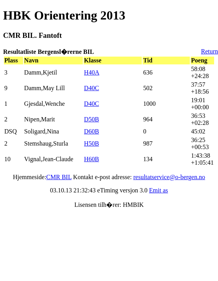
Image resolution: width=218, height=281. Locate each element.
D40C (91, 88)
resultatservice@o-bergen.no (169, 177)
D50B (91, 119)
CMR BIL (58, 177)
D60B (91, 131)
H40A (91, 72)
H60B (91, 159)
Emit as (158, 190)
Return (209, 51)
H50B (91, 143)
